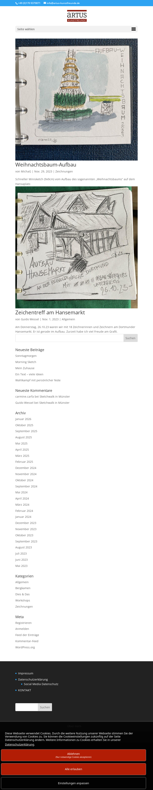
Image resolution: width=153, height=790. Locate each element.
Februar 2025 (24, 462)
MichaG (26, 171)
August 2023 (23, 547)
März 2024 (22, 504)
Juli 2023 (21, 553)
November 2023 (25, 529)
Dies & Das (22, 594)
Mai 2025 (21, 443)
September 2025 (26, 431)
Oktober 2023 (24, 535)
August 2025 (23, 437)
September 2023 (26, 541)
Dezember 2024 (25, 468)
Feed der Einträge (27, 635)
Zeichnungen (64, 171)
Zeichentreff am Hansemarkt (50, 312)
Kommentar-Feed (26, 641)
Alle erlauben (73, 769)
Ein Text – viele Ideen (29, 374)
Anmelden (22, 629)
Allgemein (68, 319)
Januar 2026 (23, 419)
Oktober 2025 (24, 425)
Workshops (22, 600)
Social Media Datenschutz (41, 684)
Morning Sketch (25, 362)
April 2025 (22, 449)
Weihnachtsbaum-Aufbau (45, 164)
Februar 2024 (24, 511)
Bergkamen (22, 588)
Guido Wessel (30, 319)
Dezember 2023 (25, 523)
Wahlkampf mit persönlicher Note (38, 380)
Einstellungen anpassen (73, 783)
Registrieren (23, 623)
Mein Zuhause (24, 368)
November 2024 (25, 474)
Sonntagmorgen (26, 356)
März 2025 (22, 456)
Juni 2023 (21, 560)
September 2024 (26, 486)
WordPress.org (25, 647)
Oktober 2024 (24, 480)
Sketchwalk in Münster (55, 396)
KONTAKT (24, 690)
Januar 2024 (23, 517)
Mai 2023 (21, 566)
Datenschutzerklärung (33, 679)
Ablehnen (73, 755)
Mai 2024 (21, 492)
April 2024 (22, 498)
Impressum (25, 673)
